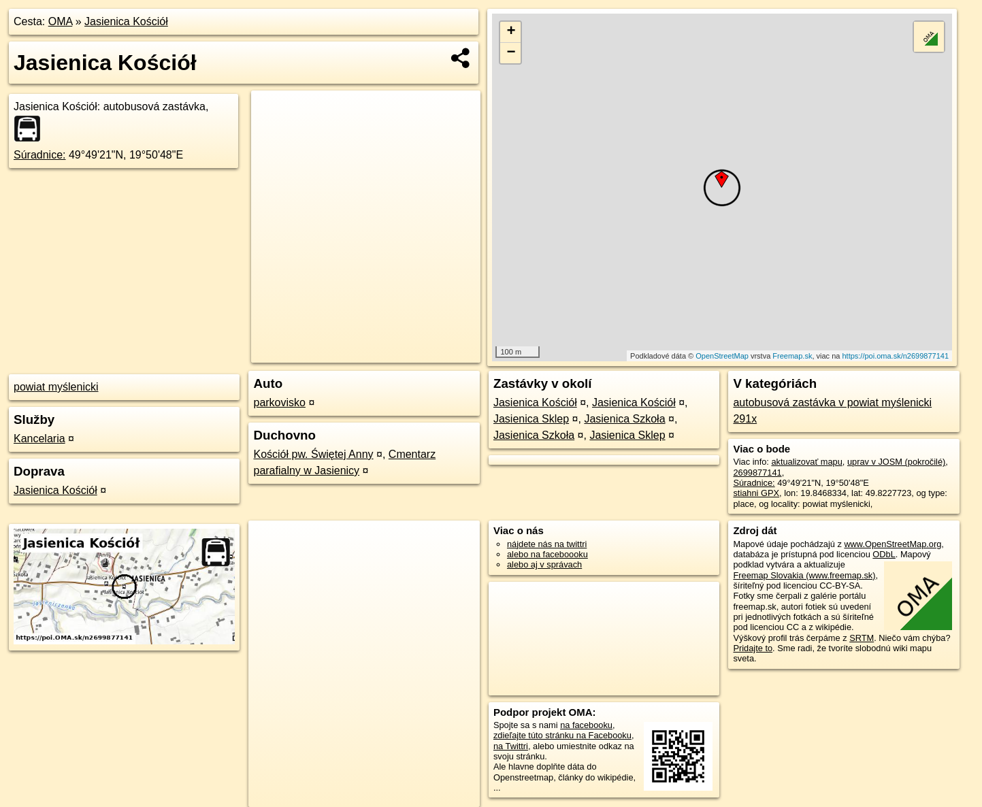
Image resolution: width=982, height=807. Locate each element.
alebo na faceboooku (547, 554)
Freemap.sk (792, 356)
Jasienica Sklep (531, 419)
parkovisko (279, 402)
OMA (60, 21)
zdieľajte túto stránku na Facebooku (562, 735)
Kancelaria (39, 438)
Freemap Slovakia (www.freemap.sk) (804, 575)
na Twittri (510, 746)
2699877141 (757, 472)
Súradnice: (40, 155)
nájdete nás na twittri (547, 544)
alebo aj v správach (544, 564)
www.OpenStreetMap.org (892, 544)
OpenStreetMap (722, 356)
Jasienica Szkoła (624, 419)
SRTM (861, 638)
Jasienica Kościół (126, 21)
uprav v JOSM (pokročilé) (896, 462)
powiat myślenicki (56, 387)
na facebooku (586, 725)
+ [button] (510, 32)
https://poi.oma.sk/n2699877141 (895, 356)
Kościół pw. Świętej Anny (313, 454)
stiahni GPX (756, 493)
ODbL (883, 554)
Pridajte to (752, 648)
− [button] (510, 53)
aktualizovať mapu (806, 462)
